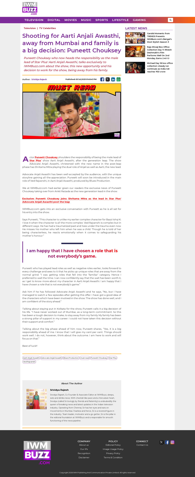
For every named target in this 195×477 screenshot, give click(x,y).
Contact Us (142, 445)
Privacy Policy (113, 453)
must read (84, 358)
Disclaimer (84, 457)
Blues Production (71, 358)
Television (33, 20)
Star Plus (112, 358)
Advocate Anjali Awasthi (51, 358)
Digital (54, 20)
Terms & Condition (113, 457)
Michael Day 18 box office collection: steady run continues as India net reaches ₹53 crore (160, 67)
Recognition (84, 453)
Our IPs (84, 449)
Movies (70, 20)
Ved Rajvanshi (29, 362)
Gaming (139, 20)
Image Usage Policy (113, 449)
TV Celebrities (47, 28)
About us (84, 445)
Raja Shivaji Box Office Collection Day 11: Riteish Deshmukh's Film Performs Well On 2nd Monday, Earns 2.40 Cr (159, 53)
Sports (101, 20)
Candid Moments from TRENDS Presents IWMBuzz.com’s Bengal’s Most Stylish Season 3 (159, 37)
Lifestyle (120, 20)
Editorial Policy (113, 445)
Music (86, 20)
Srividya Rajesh (39, 79)
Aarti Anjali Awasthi (31, 358)
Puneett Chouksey (99, 358)
